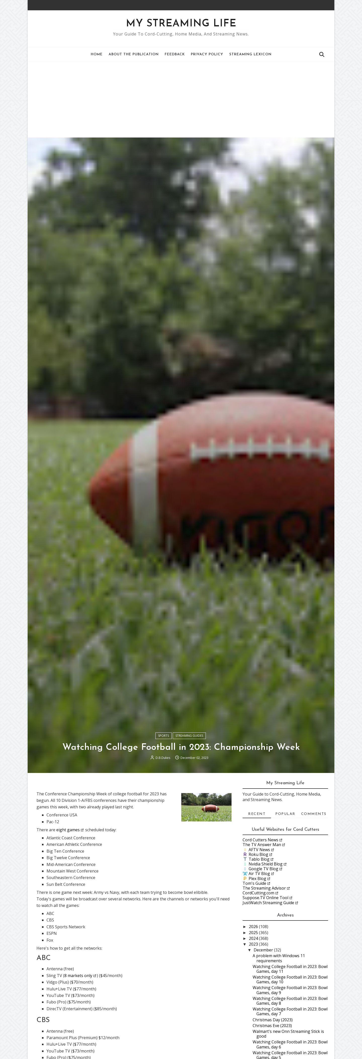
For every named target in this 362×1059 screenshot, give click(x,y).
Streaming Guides (189, 735)
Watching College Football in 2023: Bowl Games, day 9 (290, 990)
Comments (314, 814)
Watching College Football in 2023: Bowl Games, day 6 (290, 1044)
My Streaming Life (181, 24)
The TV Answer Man (262, 844)
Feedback (175, 54)
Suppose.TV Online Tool (265, 897)
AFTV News (259, 849)
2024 (254, 938)
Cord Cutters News (260, 840)
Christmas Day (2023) (273, 1020)
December (264, 950)
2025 (254, 932)
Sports (163, 735)
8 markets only (78, 975)
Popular (285, 814)
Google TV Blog (263, 868)
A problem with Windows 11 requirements (279, 958)
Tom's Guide (254, 883)
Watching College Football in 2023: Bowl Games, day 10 (290, 979)
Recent (256, 814)
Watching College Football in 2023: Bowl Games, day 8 (290, 1001)
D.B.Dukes (163, 758)
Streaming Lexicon (250, 54)
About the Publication (134, 54)
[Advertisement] (181, 100)
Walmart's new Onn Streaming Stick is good (288, 1034)
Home (97, 54)
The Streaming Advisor (264, 888)
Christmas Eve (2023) (272, 1025)
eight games (68, 830)
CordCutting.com (258, 893)
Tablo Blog (259, 859)
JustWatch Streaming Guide (268, 902)
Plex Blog (257, 878)
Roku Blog (258, 854)
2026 (254, 926)
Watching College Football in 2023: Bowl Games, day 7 (290, 1011)
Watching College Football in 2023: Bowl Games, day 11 (290, 969)
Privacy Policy (207, 54)
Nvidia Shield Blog (266, 864)
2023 (254, 944)
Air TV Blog (259, 873)
